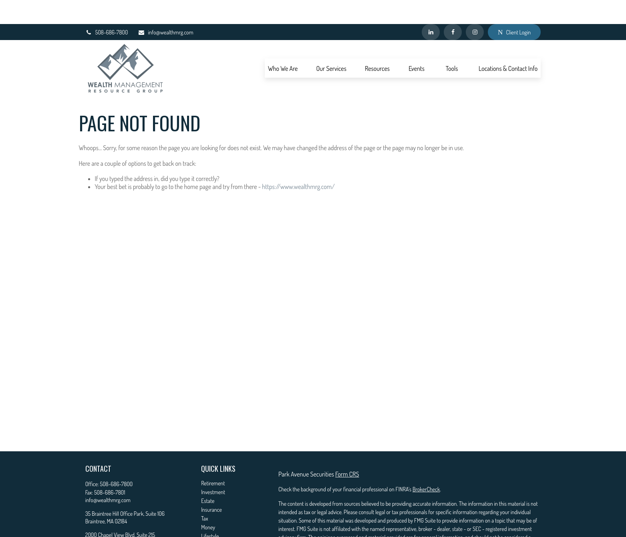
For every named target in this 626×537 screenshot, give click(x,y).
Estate (207, 476)
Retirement (213, 459)
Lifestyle (210, 512)
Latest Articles (216, 520)
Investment (213, 468)
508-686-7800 (106, 8)
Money (208, 503)
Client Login (514, 8)
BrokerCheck (426, 465)
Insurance (211, 485)
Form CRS (347, 450)
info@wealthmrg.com (165, 8)
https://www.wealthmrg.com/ (298, 163)
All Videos (211, 529)
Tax (204, 494)
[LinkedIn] (431, 8)
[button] (283, 44)
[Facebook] (453, 8)
